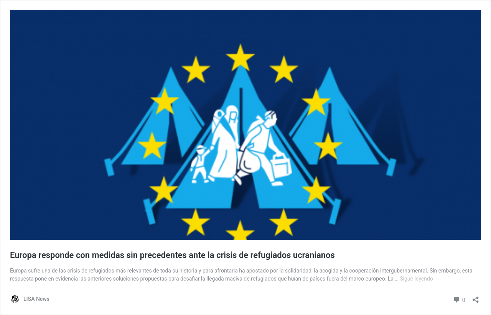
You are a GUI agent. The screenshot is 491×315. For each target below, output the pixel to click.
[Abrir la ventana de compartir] (475, 297)
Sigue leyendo (416, 279)
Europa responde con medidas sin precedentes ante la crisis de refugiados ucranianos (172, 255)
